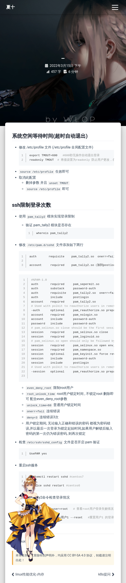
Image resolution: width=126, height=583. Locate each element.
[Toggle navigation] (115, 7)
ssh (39, 541)
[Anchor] (89, 136)
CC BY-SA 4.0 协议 (80, 555)
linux (22, 541)
